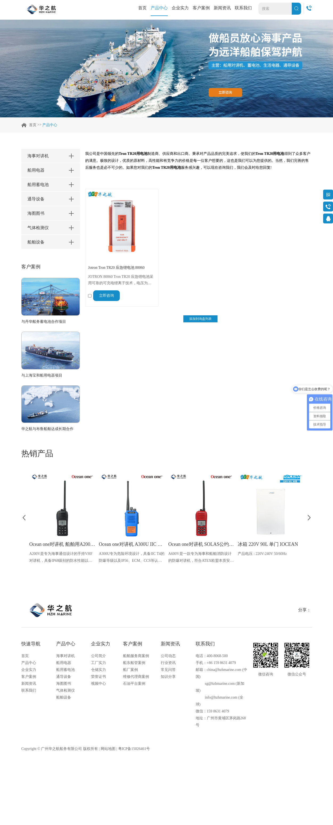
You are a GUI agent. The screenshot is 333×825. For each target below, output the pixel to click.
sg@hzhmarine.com (220, 684)
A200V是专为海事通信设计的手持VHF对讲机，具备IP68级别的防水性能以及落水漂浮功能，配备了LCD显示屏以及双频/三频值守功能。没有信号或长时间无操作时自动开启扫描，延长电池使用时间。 (61, 558)
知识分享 (168, 677)
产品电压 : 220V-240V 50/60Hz (262, 554)
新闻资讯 (222, 8)
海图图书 (63, 684)
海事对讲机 (65, 656)
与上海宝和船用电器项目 (41, 375)
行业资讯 (168, 663)
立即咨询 (106, 296)
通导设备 (63, 677)
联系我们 (243, 8)
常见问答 (168, 670)
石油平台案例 (134, 684)
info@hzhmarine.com (221, 697)
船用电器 (63, 663)
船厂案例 (130, 670)
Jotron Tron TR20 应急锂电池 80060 (116, 268)
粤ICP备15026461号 (134, 749)
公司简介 (98, 656)
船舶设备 (63, 697)
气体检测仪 (65, 690)
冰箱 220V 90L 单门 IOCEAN (268, 544)
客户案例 (201, 8)
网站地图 (108, 749)
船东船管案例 (134, 663)
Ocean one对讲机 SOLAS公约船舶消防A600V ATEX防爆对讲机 (201, 544)
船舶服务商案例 (136, 656)
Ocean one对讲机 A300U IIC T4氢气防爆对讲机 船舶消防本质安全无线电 (132, 544)
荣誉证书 (98, 677)
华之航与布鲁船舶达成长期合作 (47, 429)
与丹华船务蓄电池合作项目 (43, 322)
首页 (142, 8)
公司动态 (168, 656)
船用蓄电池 (65, 670)
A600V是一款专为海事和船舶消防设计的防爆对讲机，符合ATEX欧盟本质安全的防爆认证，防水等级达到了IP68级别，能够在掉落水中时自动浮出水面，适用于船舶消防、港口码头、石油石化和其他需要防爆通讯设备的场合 (201, 558)
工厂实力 (98, 663)
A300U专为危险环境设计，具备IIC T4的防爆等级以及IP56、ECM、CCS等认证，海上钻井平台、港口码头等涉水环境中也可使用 (132, 558)
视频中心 (98, 684)
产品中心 (159, 8)
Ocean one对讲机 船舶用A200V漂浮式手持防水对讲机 (62, 544)
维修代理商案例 (136, 677)
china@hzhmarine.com (224, 670)
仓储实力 (98, 670)
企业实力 (180, 8)
